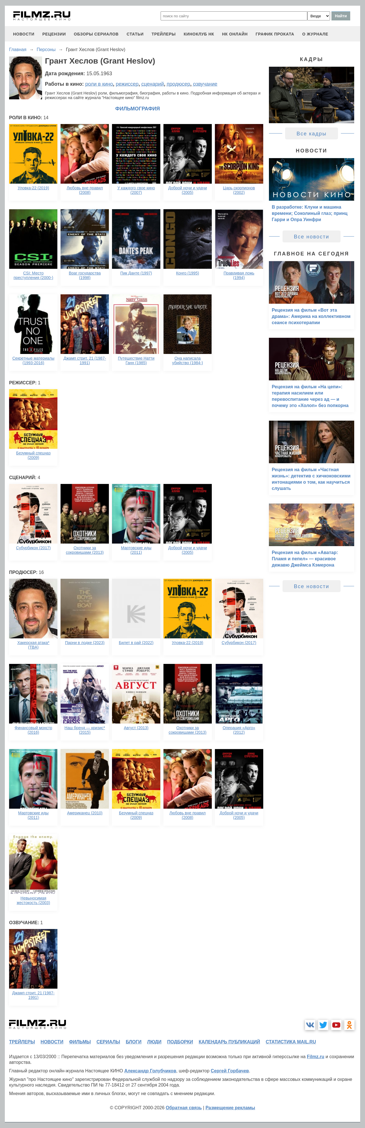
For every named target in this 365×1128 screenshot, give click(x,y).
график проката (275, 34)
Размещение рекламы (230, 1107)
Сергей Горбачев (230, 1070)
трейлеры (164, 34)
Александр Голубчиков (150, 1070)
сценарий (152, 84)
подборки (180, 1041)
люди (154, 1041)
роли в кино (99, 84)
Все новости (311, 237)
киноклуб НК (199, 34)
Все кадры (311, 134)
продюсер (178, 84)
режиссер (127, 84)
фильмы (80, 1041)
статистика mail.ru (291, 1041)
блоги (133, 1041)
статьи (135, 34)
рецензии (54, 34)
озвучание (205, 84)
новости (23, 34)
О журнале (315, 34)
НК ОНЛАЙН (235, 34)
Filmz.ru (315, 1056)
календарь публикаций (229, 1041)
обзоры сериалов (96, 34)
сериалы (108, 1041)
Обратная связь (184, 1107)
